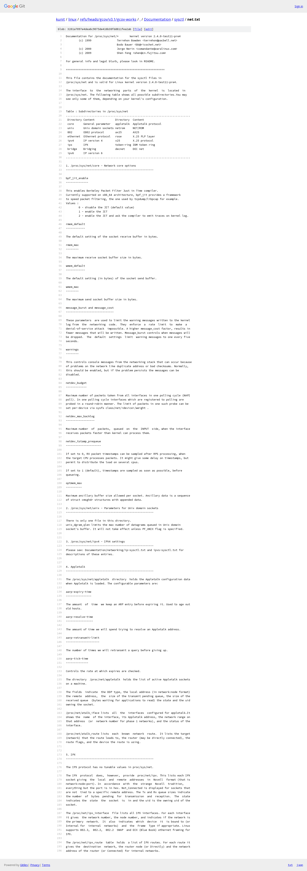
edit (149, 29)
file (137, 29)
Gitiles (24, 865)
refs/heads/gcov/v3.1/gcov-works (108, 19)
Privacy (34, 865)
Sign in (299, 6)
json (300, 865)
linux (72, 19)
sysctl (179, 19)
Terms (46, 865)
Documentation (157, 19)
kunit (60, 19)
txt (290, 865)
